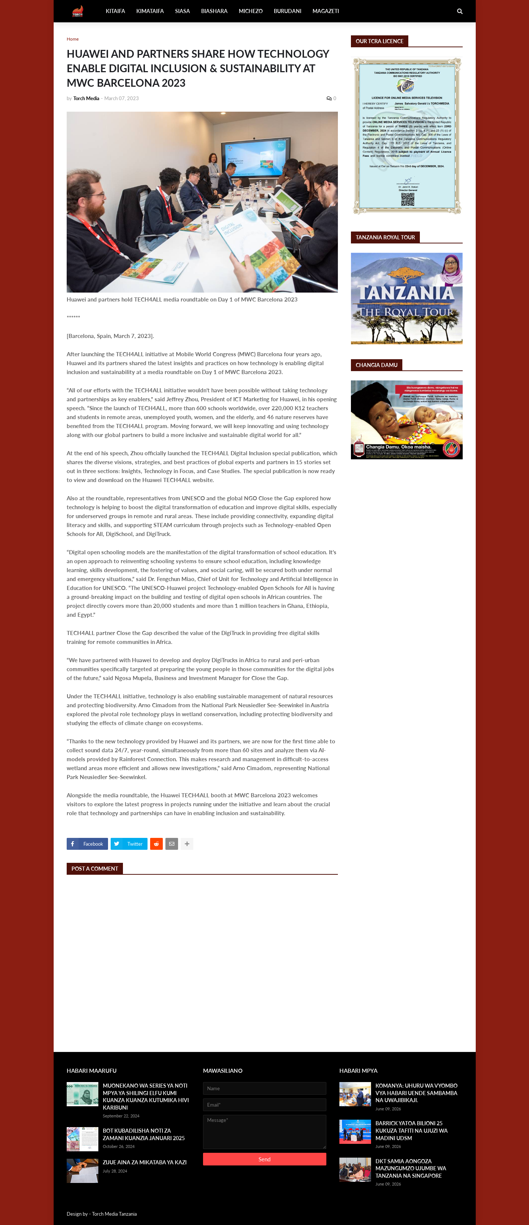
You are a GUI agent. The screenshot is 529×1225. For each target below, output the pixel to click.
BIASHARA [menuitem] (214, 11)
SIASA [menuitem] (182, 11)
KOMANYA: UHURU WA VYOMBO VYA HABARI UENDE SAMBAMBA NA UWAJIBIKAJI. (416, 1092)
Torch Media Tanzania (114, 1214)
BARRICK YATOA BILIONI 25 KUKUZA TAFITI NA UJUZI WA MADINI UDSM (412, 1130)
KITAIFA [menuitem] (115, 11)
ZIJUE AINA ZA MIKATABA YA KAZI (145, 1162)
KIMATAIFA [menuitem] (150, 11)
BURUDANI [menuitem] (287, 11)
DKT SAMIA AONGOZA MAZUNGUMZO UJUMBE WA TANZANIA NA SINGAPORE (411, 1168)
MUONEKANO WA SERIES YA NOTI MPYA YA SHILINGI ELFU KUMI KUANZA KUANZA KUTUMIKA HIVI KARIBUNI (146, 1096)
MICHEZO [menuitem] (251, 11)
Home (73, 39)
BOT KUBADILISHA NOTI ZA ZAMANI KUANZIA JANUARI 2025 (144, 1134)
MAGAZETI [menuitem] (326, 11)
